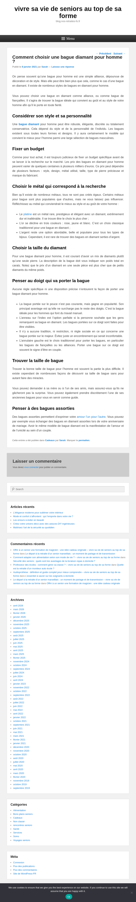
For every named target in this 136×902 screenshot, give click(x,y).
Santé (16, 829)
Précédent (103, 53)
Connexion (18, 862)
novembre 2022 (21, 687)
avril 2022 (18, 713)
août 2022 (18, 698)
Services (17, 832)
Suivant (119, 53)
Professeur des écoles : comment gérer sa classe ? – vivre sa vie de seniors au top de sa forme (62, 564)
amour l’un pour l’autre (91, 416)
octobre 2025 (20, 628)
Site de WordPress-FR (24, 873)
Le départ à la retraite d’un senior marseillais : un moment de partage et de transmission (70, 553)
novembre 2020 (21, 750)
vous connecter (31, 467)
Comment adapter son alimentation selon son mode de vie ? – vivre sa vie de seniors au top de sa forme (66, 557)
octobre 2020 (20, 754)
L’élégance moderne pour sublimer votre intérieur (38, 512)
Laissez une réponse (63, 66)
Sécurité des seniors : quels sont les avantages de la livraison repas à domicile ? (54, 561)
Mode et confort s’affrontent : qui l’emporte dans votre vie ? (43, 516)
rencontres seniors (22, 825)
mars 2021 (18, 736)
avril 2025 (18, 650)
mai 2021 (17, 732)
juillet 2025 (18, 639)
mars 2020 (18, 773)
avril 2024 (18, 680)
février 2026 (19, 613)
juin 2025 (17, 643)
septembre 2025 (21, 631)
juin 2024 (17, 676)
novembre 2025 (21, 624)
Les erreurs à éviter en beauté (28, 520)
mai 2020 (17, 765)
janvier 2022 (19, 717)
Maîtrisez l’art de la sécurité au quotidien (33, 527)
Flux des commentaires (25, 870)
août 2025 (18, 635)
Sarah (44, 66)
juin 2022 (17, 706)
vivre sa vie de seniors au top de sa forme (68, 12)
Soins (16, 836)
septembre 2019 (21, 788)
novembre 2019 (21, 780)
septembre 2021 (21, 724)
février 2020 (19, 777)
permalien (84, 440)
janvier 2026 (19, 617)
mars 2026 (18, 609)
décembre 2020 (21, 747)
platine (28, 214)
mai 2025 (17, 646)
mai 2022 (17, 710)
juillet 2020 (18, 762)
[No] (131, 892)
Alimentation (19, 810)
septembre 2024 (21, 669)
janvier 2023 (19, 683)
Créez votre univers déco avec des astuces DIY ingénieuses (44, 523)
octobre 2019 (20, 784)
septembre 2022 (21, 695)
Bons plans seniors (23, 814)
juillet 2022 (18, 702)
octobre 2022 (20, 691)
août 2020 (18, 758)
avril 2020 (18, 769)
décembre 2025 (21, 620)
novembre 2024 (21, 661)
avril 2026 (18, 605)
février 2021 (19, 739)
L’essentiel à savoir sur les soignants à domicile (49, 576)
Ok (68, 896)
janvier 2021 (19, 743)
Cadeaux (50, 440)
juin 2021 (17, 728)
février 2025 (19, 657)
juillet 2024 (18, 672)
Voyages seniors (21, 840)
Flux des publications (24, 866)
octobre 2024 (20, 665)
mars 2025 (18, 654)
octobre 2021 (20, 721)
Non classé (18, 821)
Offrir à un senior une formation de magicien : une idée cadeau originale (83, 583)
